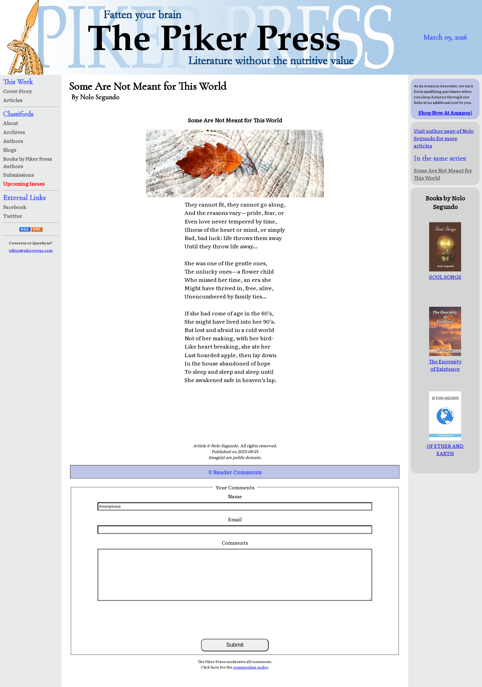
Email (235, 519)
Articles (12, 100)
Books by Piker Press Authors (27, 162)
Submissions (18, 174)
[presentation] (235, 619)
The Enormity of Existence (445, 361)
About (10, 123)
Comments (235, 542)
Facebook (14, 207)
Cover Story (17, 91)
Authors (13, 140)
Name (235, 496)
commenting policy (250, 667)
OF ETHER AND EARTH (445, 446)
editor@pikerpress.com (31, 250)
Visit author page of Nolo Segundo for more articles (444, 138)
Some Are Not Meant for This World (443, 174)
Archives (14, 132)
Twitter (12, 215)
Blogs (9, 149)
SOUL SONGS (445, 273)
